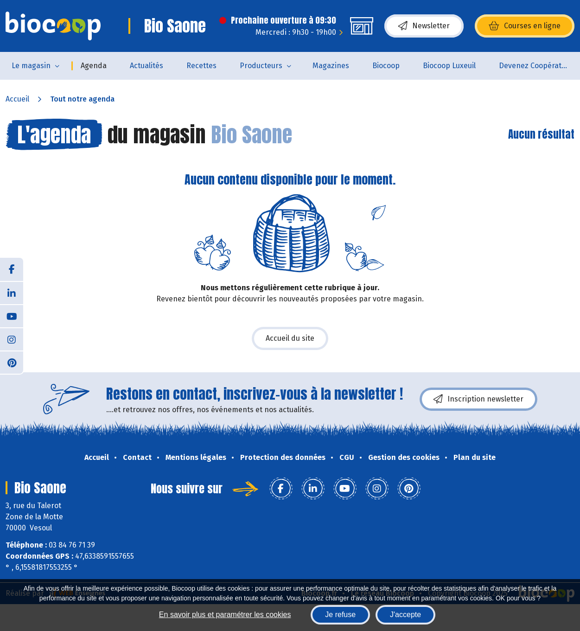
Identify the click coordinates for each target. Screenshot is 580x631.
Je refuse (340, 614)
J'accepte (405, 614)
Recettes (201, 65)
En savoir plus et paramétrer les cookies (225, 614)
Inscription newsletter (478, 399)
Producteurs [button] (261, 65)
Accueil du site (290, 338)
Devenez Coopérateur (536, 65)
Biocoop (386, 65)
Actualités (146, 65)
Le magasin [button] (31, 65)
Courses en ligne (525, 26)
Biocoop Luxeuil (449, 65)
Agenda (94, 65)
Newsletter (424, 26)
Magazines (330, 65)
